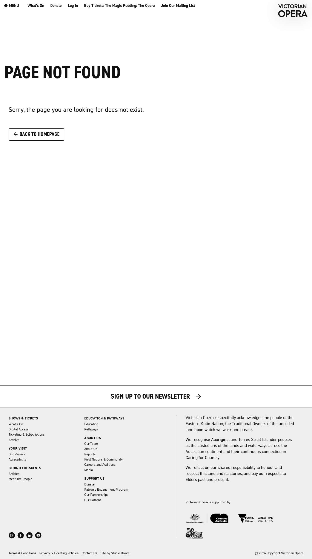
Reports (89, 454)
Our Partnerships (96, 495)
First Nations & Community (103, 459)
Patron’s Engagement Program (106, 489)
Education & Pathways (104, 418)
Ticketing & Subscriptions (27, 434)
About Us (92, 438)
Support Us (94, 478)
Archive (14, 440)
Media (88, 470)
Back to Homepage (36, 134)
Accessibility (17, 459)
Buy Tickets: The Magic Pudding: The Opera (119, 5)
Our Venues (17, 454)
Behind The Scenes (25, 468)
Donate (56, 5)
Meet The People (20, 479)
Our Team (91, 444)
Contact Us (89, 553)
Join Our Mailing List (178, 5)
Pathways (91, 429)
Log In (73, 5)
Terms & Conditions (22, 553)
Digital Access (18, 429)
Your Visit (18, 448)
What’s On (36, 5)
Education (91, 424)
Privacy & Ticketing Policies (58, 553)
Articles (14, 474)
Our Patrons (92, 500)
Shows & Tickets (23, 418)
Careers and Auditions (99, 464)
